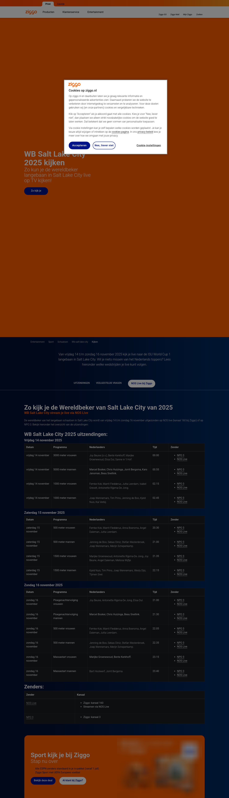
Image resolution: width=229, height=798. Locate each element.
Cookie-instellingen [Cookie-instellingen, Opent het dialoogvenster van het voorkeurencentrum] (149, 145)
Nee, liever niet (104, 145)
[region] (115, 117)
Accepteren (79, 145)
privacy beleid (145, 131)
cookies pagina (120, 131)
